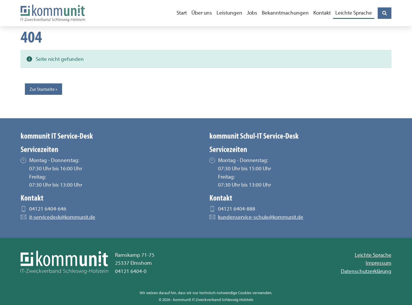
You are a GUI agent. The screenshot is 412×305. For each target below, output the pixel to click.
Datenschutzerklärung (366, 271)
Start (182, 12)
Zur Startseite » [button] (43, 89)
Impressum (378, 262)
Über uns (201, 12)
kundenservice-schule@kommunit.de (260, 219)
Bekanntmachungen (285, 12)
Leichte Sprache (353, 12)
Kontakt (322, 12)
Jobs (252, 12)
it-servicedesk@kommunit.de (62, 219)
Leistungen (229, 12)
